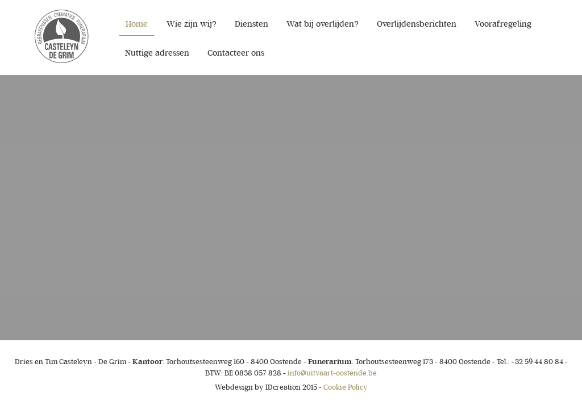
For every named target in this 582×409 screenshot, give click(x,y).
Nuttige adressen (157, 53)
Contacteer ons (235, 53)
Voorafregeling (503, 24)
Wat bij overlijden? (322, 24)
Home (137, 24)
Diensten (251, 24)
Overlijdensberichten (416, 24)
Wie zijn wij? (192, 24)
